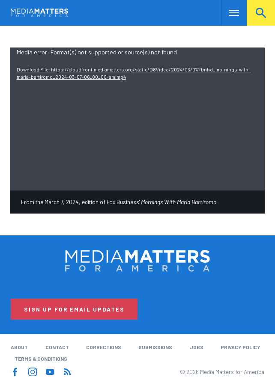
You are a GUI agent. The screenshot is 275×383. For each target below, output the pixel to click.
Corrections (103, 347)
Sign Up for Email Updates (74, 309)
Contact (57, 347)
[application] (137, 119)
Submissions (155, 347)
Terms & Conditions (41, 359)
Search (261, 13)
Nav (228, 13)
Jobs (196, 347)
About (19, 347)
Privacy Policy (240, 347)
